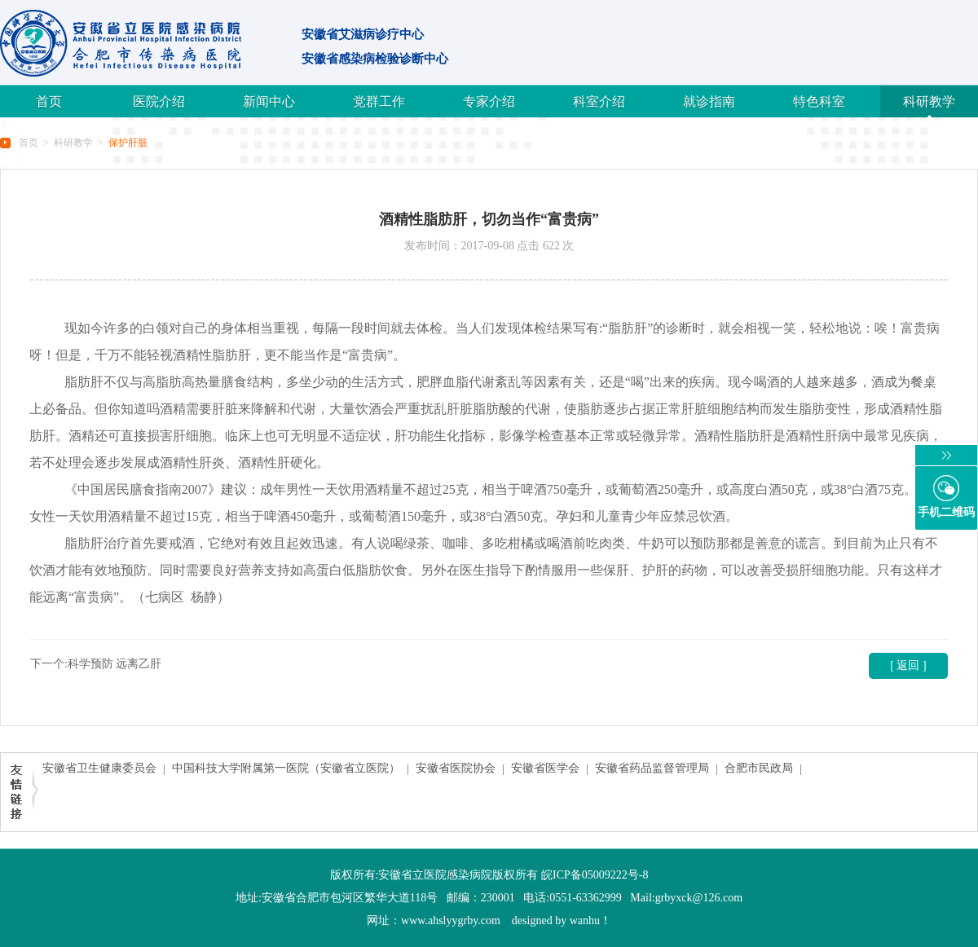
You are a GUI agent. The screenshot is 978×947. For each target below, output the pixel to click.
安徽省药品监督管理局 (652, 768)
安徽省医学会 (545, 768)
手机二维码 (946, 512)
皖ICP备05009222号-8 (594, 875)
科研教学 (929, 101)
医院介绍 (159, 101)
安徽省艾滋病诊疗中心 (363, 34)
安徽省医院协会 (456, 768)
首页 (49, 101)
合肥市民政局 (759, 768)
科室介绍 (599, 101)
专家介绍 (489, 101)
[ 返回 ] (908, 665)
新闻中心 (269, 101)
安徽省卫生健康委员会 (99, 768)
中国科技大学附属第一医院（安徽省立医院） (286, 768)
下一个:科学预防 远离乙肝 (95, 664)
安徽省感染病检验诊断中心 (375, 58)
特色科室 (819, 101)
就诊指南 (709, 101)
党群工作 (379, 101)
